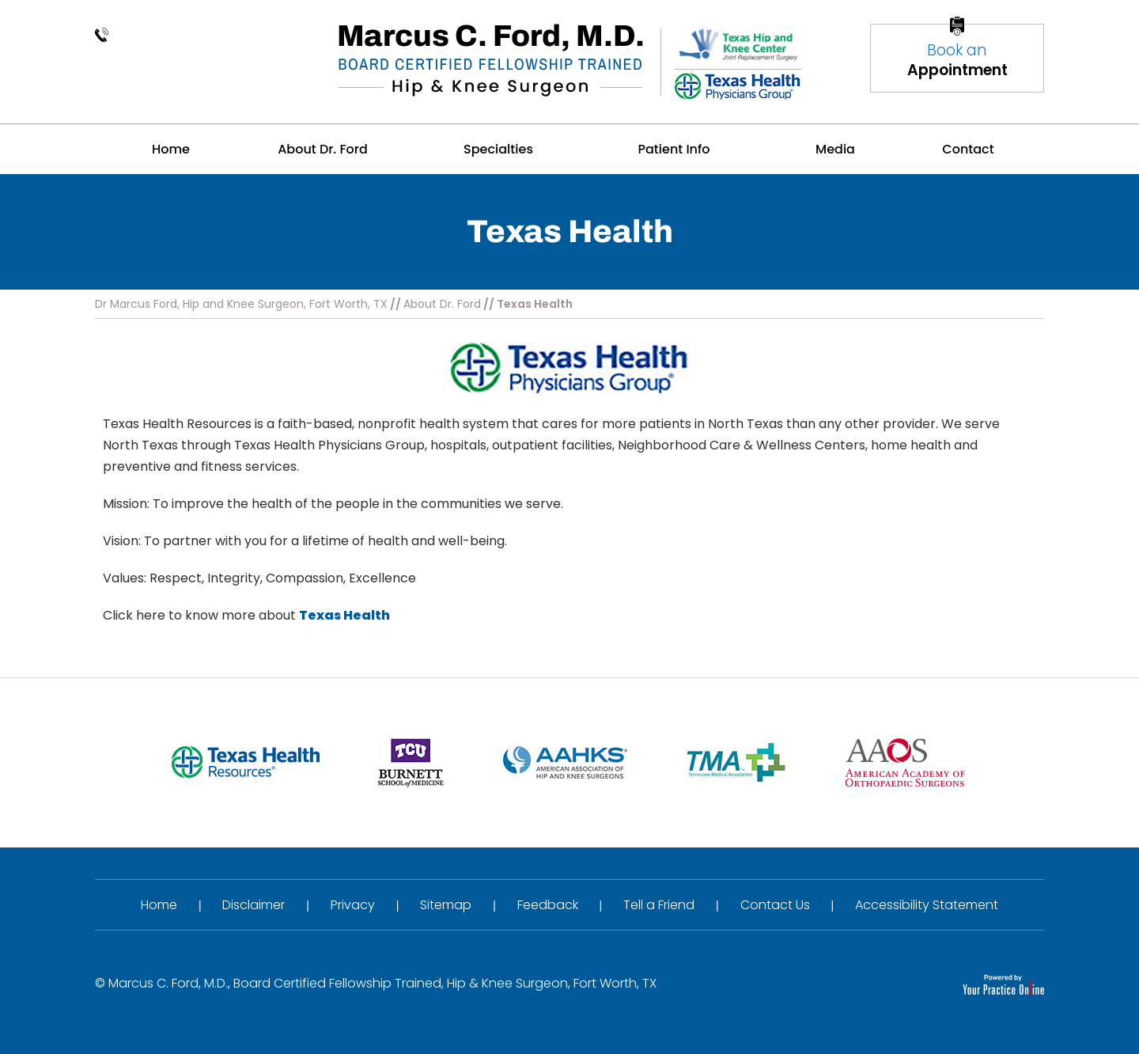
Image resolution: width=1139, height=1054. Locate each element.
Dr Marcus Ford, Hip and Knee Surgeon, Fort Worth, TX (241, 304)
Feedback (547, 905)
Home (159, 905)
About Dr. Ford (442, 304)
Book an (957, 60)
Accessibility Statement (926, 905)
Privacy (353, 905)
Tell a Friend (658, 905)
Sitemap (445, 905)
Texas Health (344, 615)
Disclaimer (253, 905)
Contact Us (775, 905)
